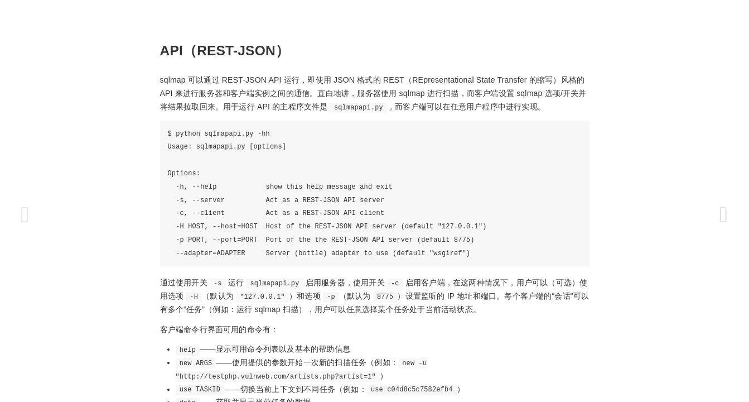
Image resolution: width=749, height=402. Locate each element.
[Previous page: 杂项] (25, 215)
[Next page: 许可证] (724, 215)
